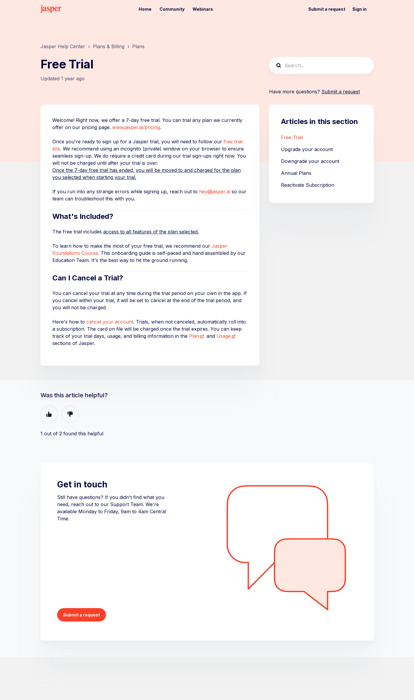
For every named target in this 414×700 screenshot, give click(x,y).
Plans (138, 46)
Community (172, 9)
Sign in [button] (359, 9)
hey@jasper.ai (214, 191)
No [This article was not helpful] (70, 414)
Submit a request (326, 9)
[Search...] (321, 65)
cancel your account (109, 322)
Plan (194, 336)
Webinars (203, 9)
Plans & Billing (108, 46)
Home (145, 9)
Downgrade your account (310, 161)
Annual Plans (296, 173)
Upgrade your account (307, 149)
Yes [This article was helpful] (49, 414)
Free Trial (292, 137)
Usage (223, 336)
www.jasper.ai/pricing (136, 127)
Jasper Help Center (62, 46)
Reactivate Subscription (307, 185)
